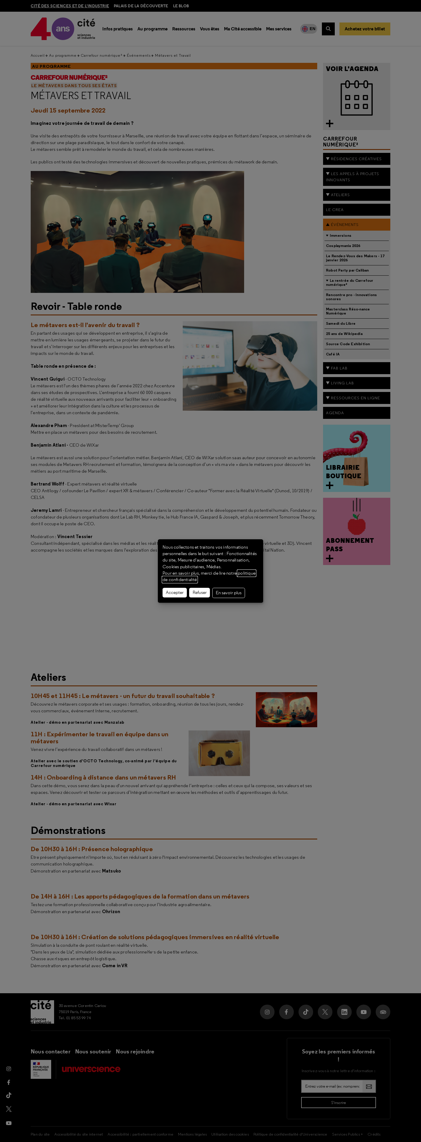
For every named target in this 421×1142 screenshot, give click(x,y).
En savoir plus (228, 593)
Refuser (200, 592)
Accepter (175, 592)
